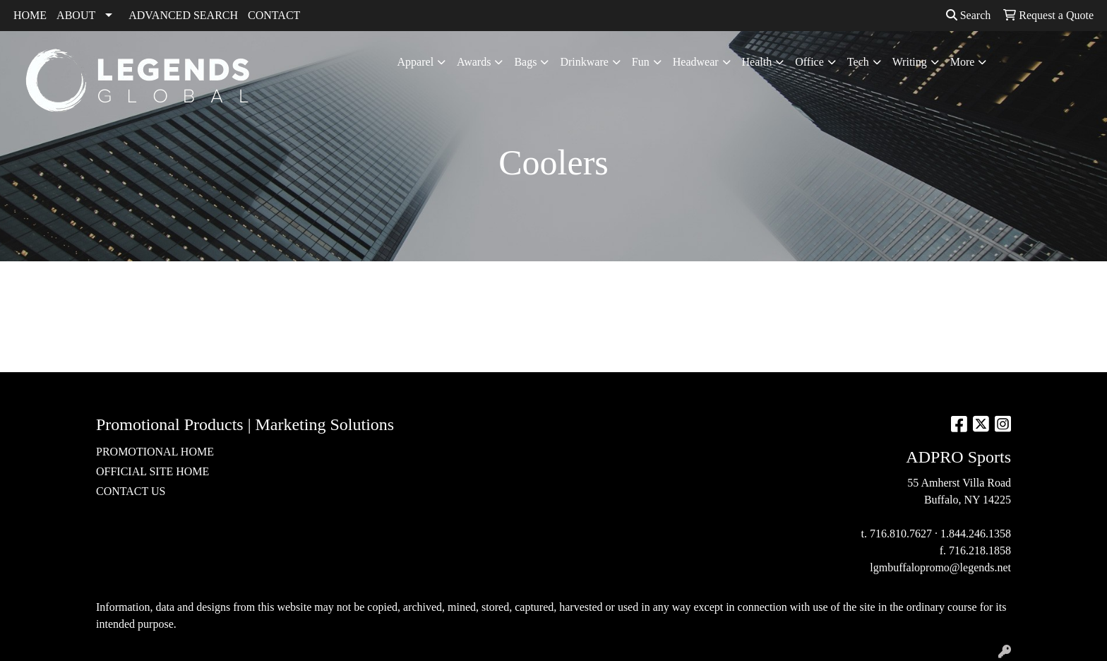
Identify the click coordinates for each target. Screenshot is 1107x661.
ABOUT (75, 15)
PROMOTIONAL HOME (155, 452)
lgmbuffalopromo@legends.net (940, 567)
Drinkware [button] (584, 62)
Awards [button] (474, 62)
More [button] (962, 62)
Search (968, 15)
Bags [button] (525, 62)
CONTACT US (130, 491)
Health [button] (757, 62)
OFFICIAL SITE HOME (152, 471)
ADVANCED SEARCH (183, 15)
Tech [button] (858, 62)
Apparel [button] (415, 62)
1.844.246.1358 (975, 534)
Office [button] (809, 62)
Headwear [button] (696, 62)
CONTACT (274, 15)
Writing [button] (909, 62)
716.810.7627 (901, 534)
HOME (30, 15)
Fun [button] (641, 62)
